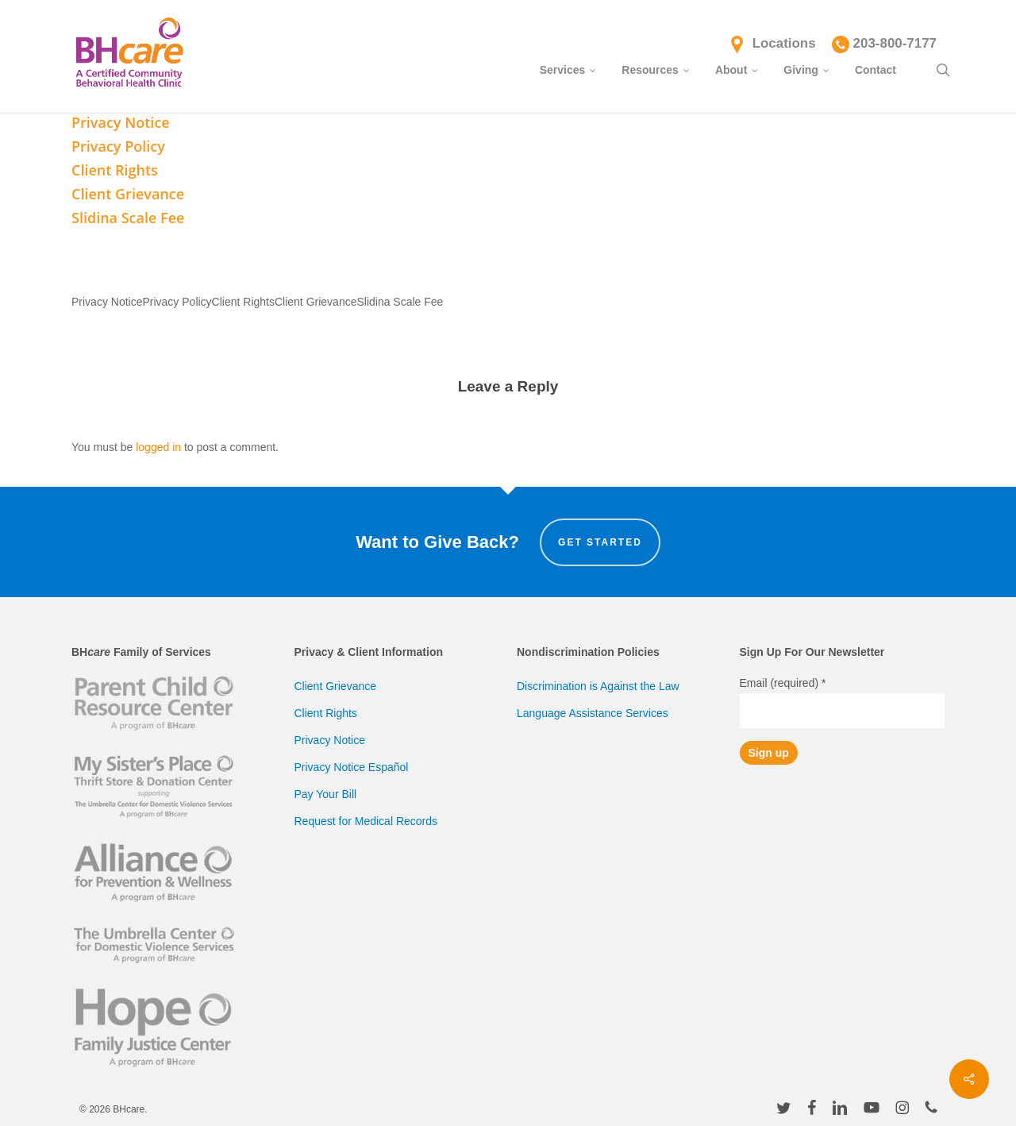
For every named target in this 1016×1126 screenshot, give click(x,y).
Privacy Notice (329, 740)
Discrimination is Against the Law (598, 686)
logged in (158, 447)
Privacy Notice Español (351, 767)
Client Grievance (335, 686)
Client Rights (325, 713)
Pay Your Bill (325, 794)
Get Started (600, 542)
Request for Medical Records (366, 821)
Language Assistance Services (592, 713)
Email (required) (783, 683)
